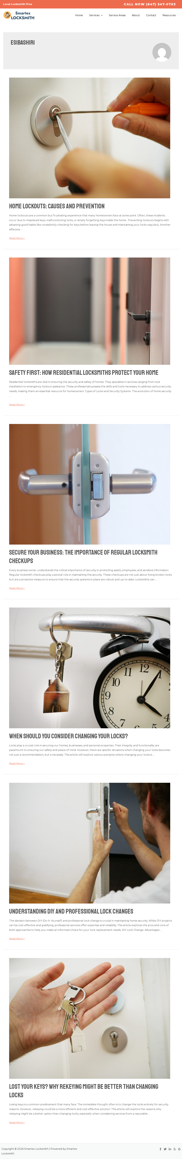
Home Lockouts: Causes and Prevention (57, 206)
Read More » (17, 238)
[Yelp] (174, 1149)
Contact (153, 15)
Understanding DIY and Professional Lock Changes (71, 911)
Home (86, 15)
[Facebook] (160, 1149)
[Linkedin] (169, 1149)
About (139, 15)
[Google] (179, 1149)
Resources (169, 15)
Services (101, 15)
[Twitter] (165, 1149)
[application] (106, 15)
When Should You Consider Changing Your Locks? (68, 736)
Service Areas (121, 15)
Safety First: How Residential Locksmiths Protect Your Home (83, 373)
